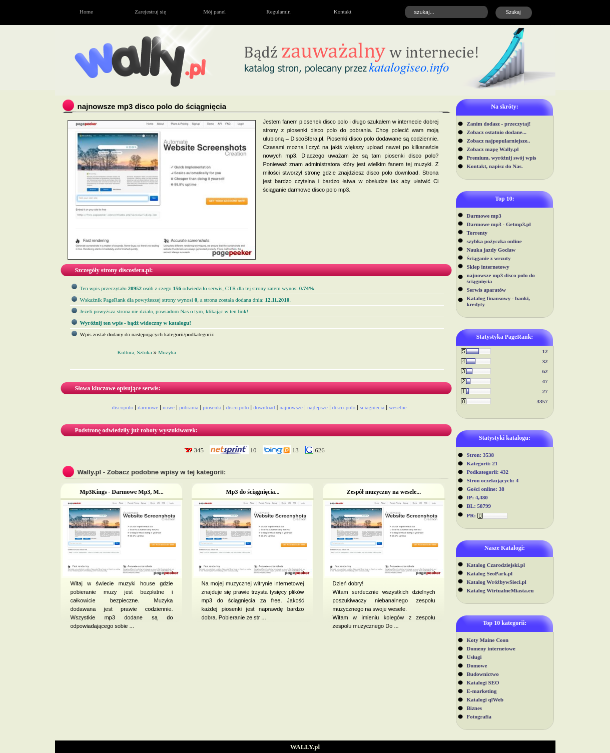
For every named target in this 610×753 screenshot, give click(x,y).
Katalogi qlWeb (485, 699)
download (264, 407)
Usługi (474, 657)
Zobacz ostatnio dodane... (497, 132)
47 (545, 381)
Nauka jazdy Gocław (491, 250)
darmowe (148, 407)
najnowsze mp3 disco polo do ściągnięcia (501, 278)
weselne (397, 407)
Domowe (477, 665)
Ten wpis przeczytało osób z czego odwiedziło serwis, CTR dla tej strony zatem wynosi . (198, 288)
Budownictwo (483, 674)
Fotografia (479, 716)
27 (545, 391)
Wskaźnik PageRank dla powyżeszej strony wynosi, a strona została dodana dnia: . (185, 300)
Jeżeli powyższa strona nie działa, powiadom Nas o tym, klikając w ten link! (164, 311)
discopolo (122, 407)
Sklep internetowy (488, 267)
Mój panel (214, 12)
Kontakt (342, 12)
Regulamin (278, 12)
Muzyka (167, 352)
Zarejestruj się (150, 12)
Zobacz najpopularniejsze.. (498, 141)
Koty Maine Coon (488, 640)
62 (545, 371)
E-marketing (482, 691)
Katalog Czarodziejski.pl (496, 565)
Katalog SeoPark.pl (490, 573)
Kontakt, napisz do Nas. (495, 166)
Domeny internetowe (491, 648)
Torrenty (477, 233)
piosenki (212, 407)
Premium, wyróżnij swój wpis (501, 158)
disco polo (237, 407)
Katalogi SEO (483, 682)
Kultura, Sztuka (135, 352)
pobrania (188, 407)
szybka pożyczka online (494, 241)
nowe (169, 407)
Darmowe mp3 (484, 216)
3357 (542, 401)
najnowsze (291, 407)
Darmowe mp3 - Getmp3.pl (499, 224)
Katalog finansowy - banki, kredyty (498, 301)
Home (86, 12)
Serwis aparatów (486, 290)
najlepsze (317, 407)
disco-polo (343, 407)
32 (545, 361)
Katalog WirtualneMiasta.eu (500, 590)
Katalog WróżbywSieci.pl (496, 582)
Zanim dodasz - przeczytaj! (499, 124)
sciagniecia (372, 407)
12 (545, 351)
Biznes (474, 708)
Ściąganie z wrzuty (489, 258)
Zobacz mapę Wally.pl (493, 149)
